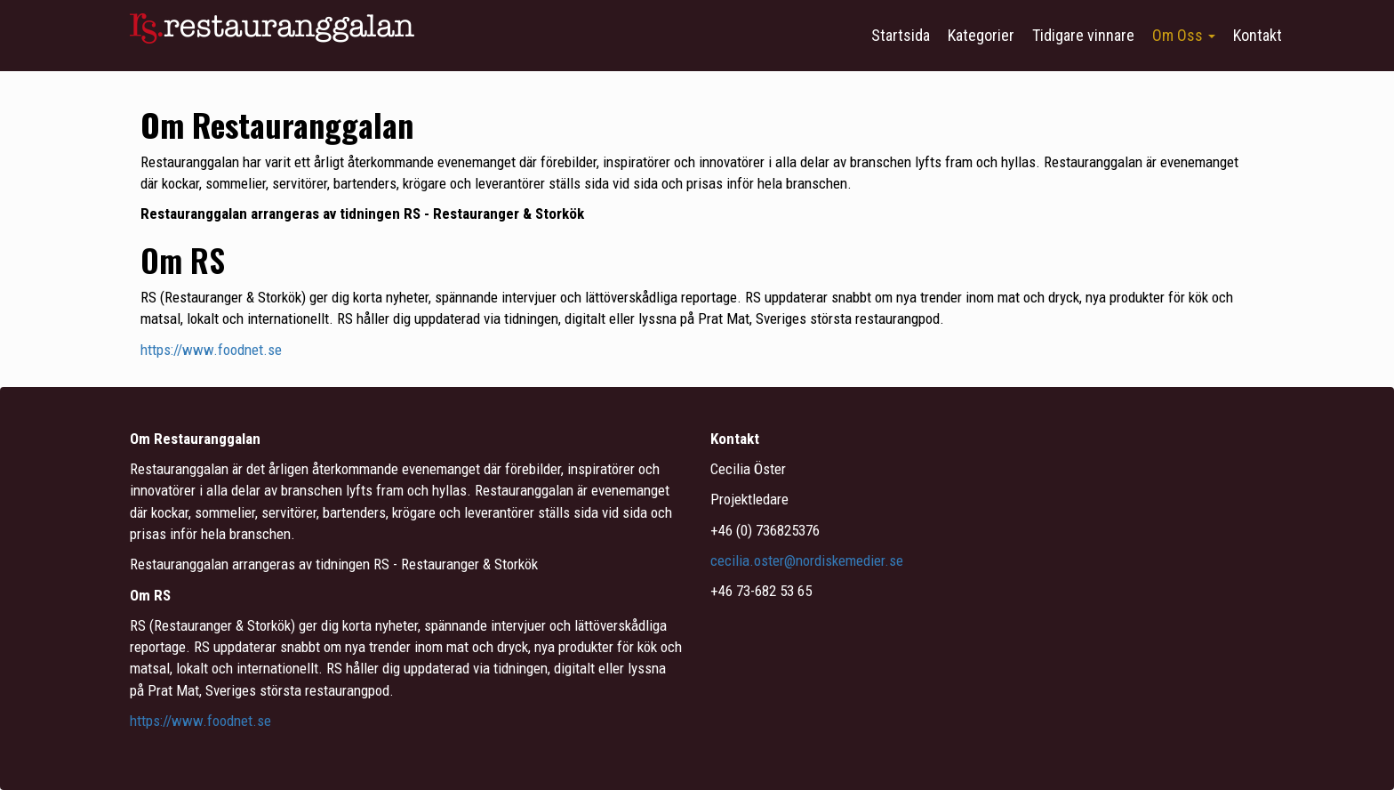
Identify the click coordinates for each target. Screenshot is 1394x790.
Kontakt (1257, 35)
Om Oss (1183, 35)
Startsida (900, 35)
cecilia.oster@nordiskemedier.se (808, 560)
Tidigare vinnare (1083, 35)
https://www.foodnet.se (211, 350)
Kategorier (981, 35)
